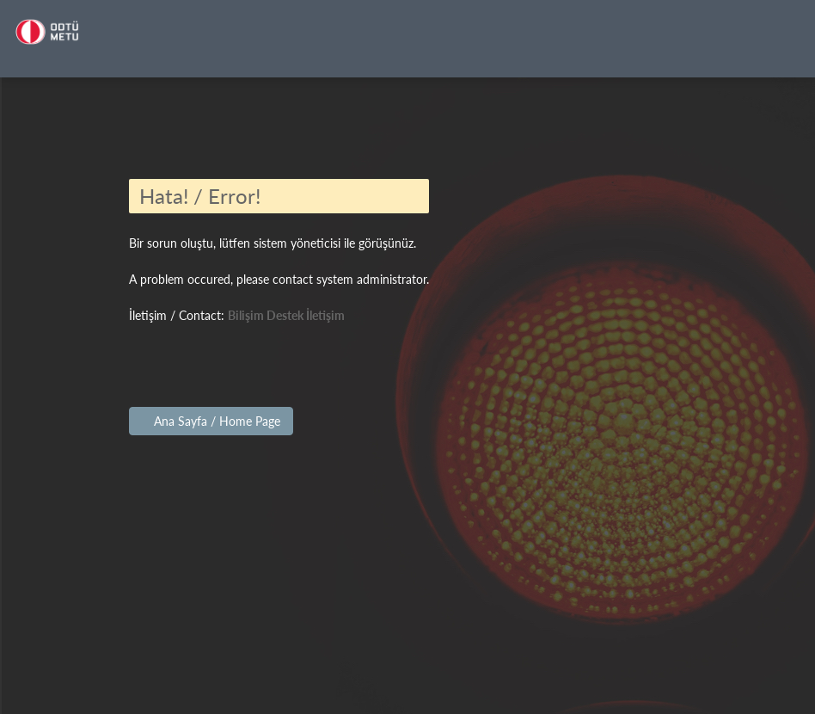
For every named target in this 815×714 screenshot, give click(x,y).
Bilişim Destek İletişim (286, 315)
